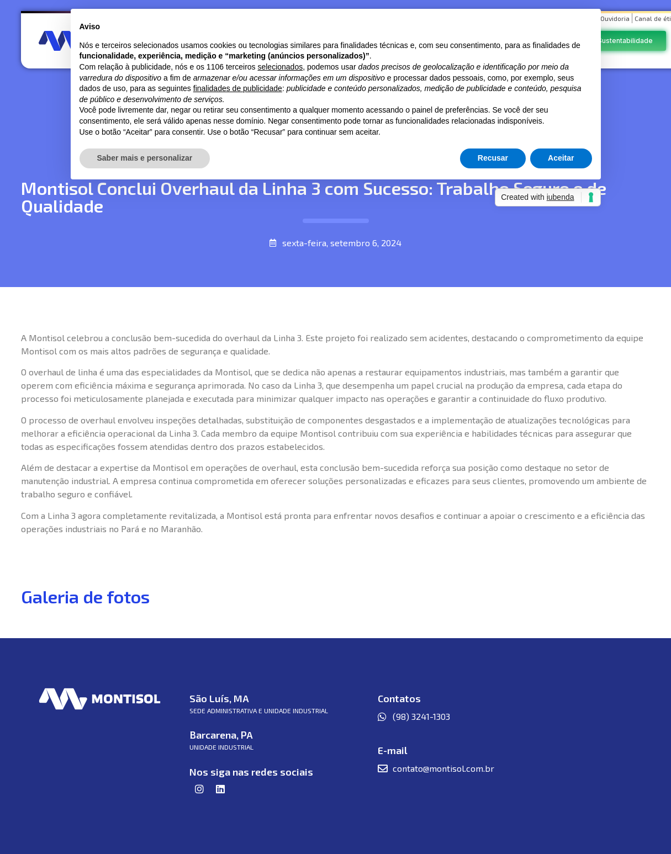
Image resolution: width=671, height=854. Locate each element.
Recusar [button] (493, 157)
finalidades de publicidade (237, 88)
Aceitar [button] (561, 157)
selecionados (280, 66)
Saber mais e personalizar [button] (145, 157)
